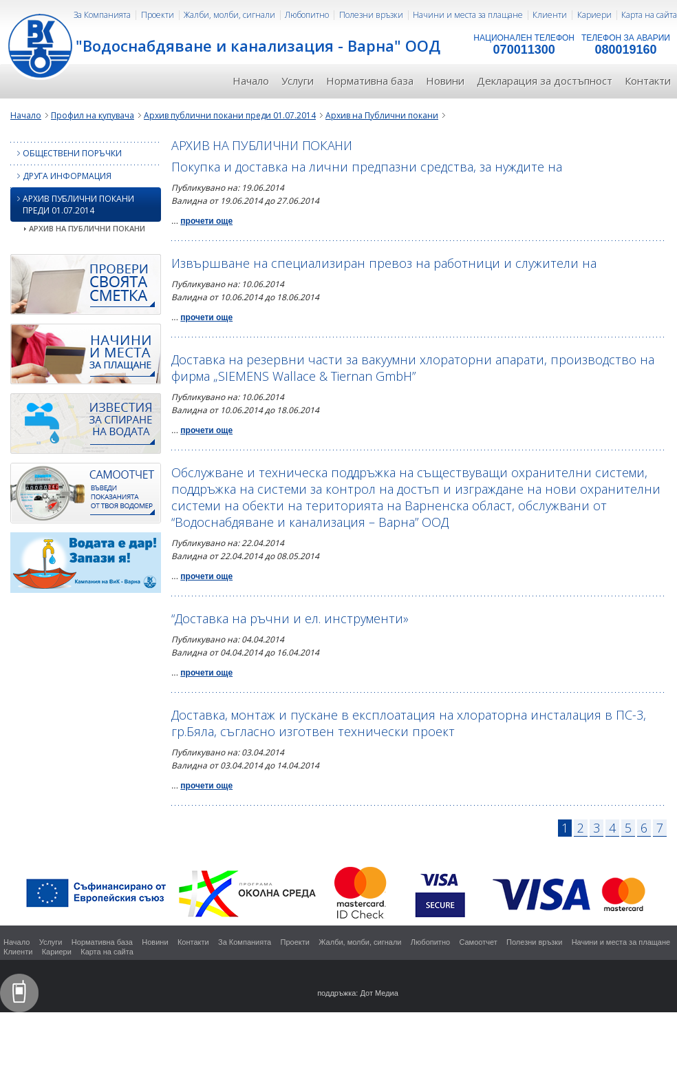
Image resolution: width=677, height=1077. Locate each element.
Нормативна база (369, 80)
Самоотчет (478, 942)
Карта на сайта (649, 15)
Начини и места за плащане (468, 15)
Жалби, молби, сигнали (229, 15)
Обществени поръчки (66, 153)
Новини (445, 80)
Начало (251, 80)
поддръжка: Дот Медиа (357, 993)
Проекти (157, 15)
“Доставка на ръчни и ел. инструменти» (290, 618)
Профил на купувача (92, 115)
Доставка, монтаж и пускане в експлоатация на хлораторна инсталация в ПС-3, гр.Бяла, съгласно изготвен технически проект (408, 723)
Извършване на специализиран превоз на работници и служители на (384, 263)
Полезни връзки (371, 15)
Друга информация (60, 176)
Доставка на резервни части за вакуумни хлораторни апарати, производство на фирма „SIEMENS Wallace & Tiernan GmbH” (412, 367)
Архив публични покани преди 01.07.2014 (230, 115)
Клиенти (550, 15)
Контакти (648, 80)
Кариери (594, 15)
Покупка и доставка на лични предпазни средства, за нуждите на (366, 166)
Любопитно (307, 15)
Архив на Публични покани (381, 115)
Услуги (297, 80)
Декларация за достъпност (544, 80)
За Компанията (102, 15)
